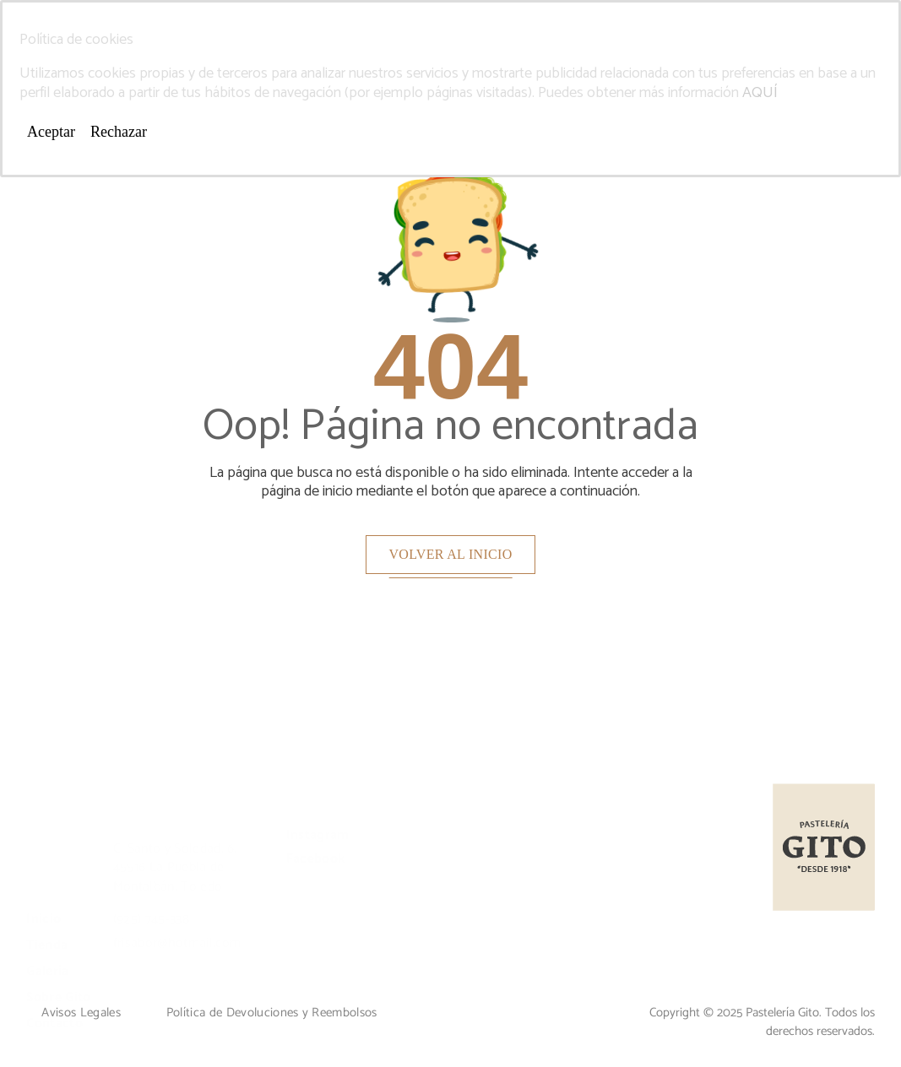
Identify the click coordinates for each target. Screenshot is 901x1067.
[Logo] (824, 847)
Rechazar (118, 131)
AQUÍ (760, 93)
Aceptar (51, 131)
